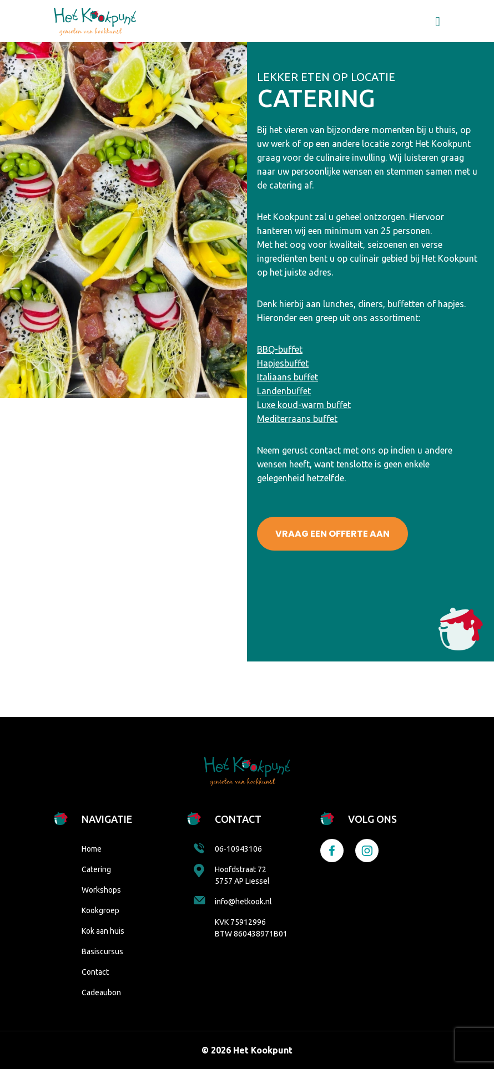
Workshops (101, 889)
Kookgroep (100, 910)
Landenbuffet (284, 391)
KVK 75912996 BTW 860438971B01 (251, 928)
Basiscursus (102, 951)
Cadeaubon (101, 992)
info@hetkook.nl (233, 901)
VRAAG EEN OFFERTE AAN (332, 533)
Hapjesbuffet (283, 363)
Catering (96, 869)
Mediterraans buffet (297, 419)
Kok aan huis (103, 931)
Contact (95, 972)
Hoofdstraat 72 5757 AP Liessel (232, 874)
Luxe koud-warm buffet (304, 405)
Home (92, 848)
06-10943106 (228, 848)
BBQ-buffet (280, 349)
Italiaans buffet (287, 377)
